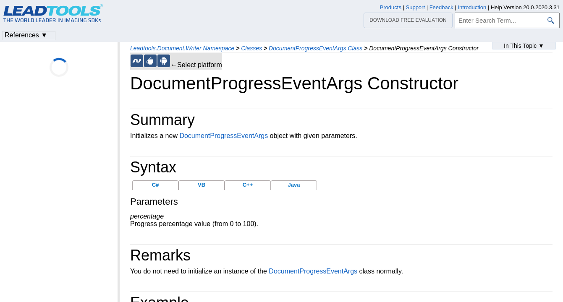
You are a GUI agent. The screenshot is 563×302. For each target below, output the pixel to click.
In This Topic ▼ (524, 45)
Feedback (441, 7)
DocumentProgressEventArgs (223, 135)
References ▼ (26, 35)
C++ (248, 185)
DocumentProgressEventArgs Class (315, 48)
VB (201, 185)
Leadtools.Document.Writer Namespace (182, 48)
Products (390, 7)
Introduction (472, 7)
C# (155, 185)
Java (294, 185)
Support (415, 7)
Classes (251, 48)
